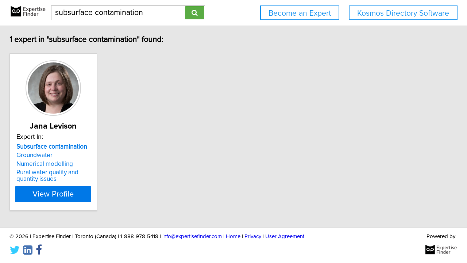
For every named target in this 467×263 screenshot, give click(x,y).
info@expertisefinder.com (192, 236)
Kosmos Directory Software (403, 13)
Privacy (252, 236)
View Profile (67, 194)
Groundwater (40, 155)
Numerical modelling (50, 164)
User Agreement (284, 236)
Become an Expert (300, 13)
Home (233, 236)
